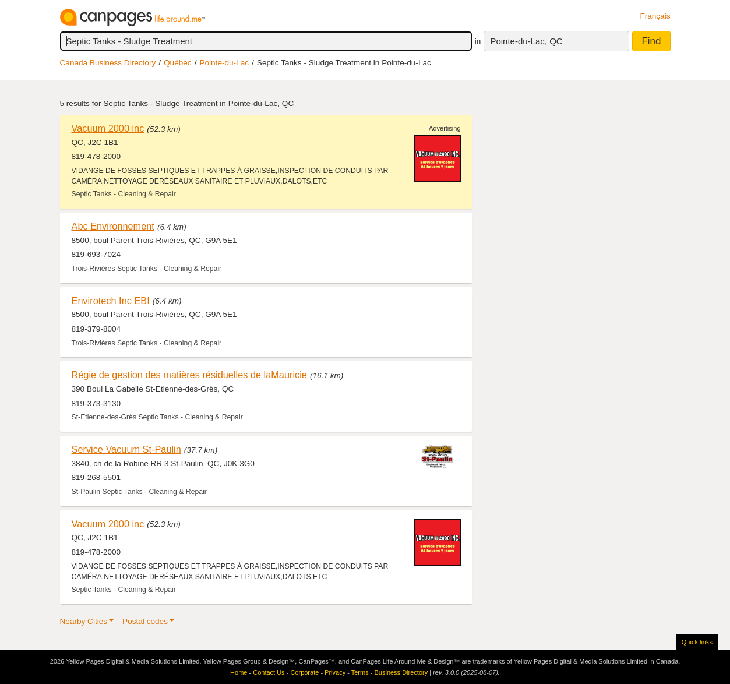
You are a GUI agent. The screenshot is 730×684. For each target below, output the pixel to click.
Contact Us (268, 672)
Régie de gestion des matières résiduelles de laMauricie (189, 374)
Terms (360, 672)
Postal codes (145, 621)
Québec (178, 62)
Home (238, 672)
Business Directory (401, 672)
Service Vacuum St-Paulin (126, 449)
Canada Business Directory (108, 62)
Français (655, 16)
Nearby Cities (84, 621)
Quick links (697, 642)
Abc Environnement (113, 226)
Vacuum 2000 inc (108, 128)
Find (651, 41)
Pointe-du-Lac (224, 62)
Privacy (335, 672)
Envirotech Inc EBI (111, 300)
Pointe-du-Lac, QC (526, 41)
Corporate (304, 672)
